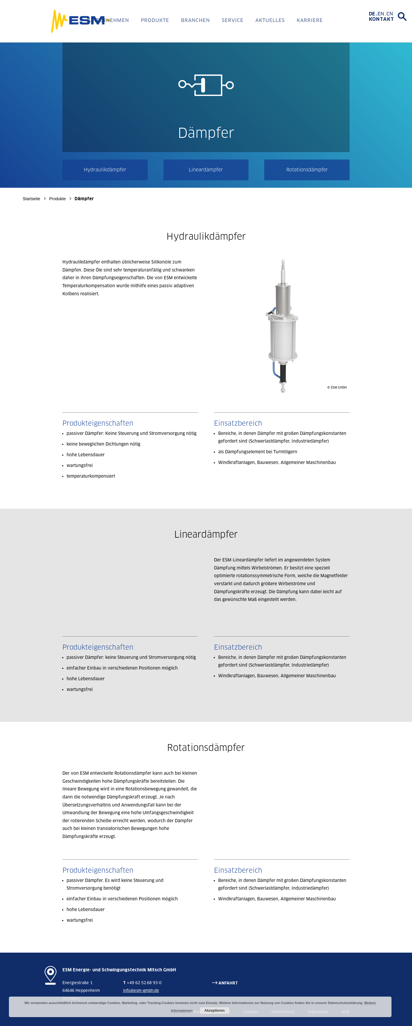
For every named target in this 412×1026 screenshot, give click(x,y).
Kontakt (381, 19)
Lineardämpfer (206, 170)
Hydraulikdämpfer (105, 170)
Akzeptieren (215, 1010)
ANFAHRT (228, 983)
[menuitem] (373, 14)
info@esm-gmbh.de (141, 990)
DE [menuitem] (372, 14)
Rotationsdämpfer (307, 170)
